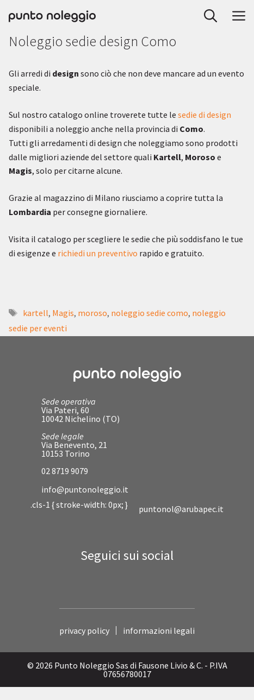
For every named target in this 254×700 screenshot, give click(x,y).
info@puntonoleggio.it (84, 489)
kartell (35, 312)
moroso (92, 312)
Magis (63, 312)
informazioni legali (159, 630)
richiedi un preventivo (98, 253)
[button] (207, 16)
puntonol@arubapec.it (181, 508)
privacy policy (84, 630)
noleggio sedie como (149, 312)
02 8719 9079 (64, 470)
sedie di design (204, 114)
